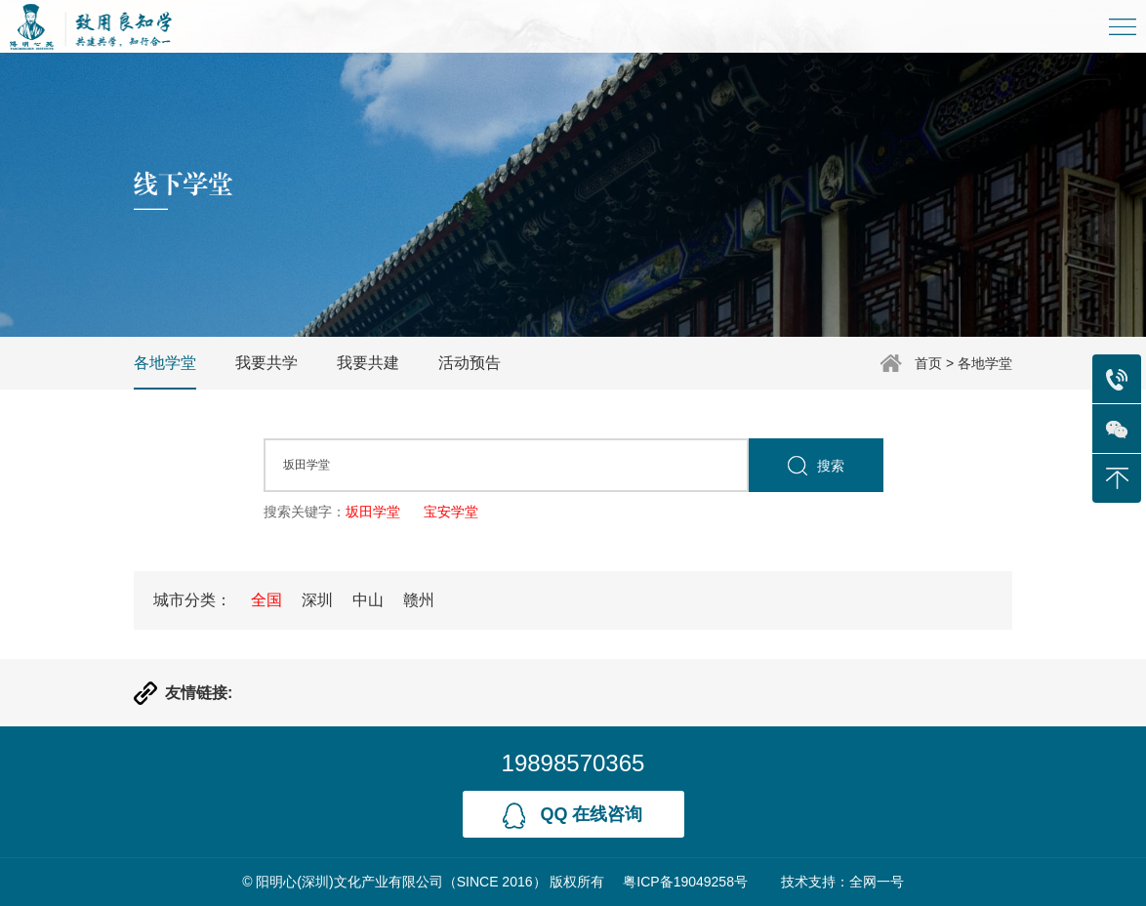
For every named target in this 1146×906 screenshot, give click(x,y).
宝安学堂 (451, 511)
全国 (266, 600)
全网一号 (876, 881)
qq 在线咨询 (572, 816)
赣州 (418, 600)
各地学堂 (985, 363)
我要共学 (266, 362)
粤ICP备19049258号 (685, 881)
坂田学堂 (373, 511)
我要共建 (368, 362)
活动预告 (469, 362)
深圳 (317, 600)
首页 (928, 363)
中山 (368, 600)
